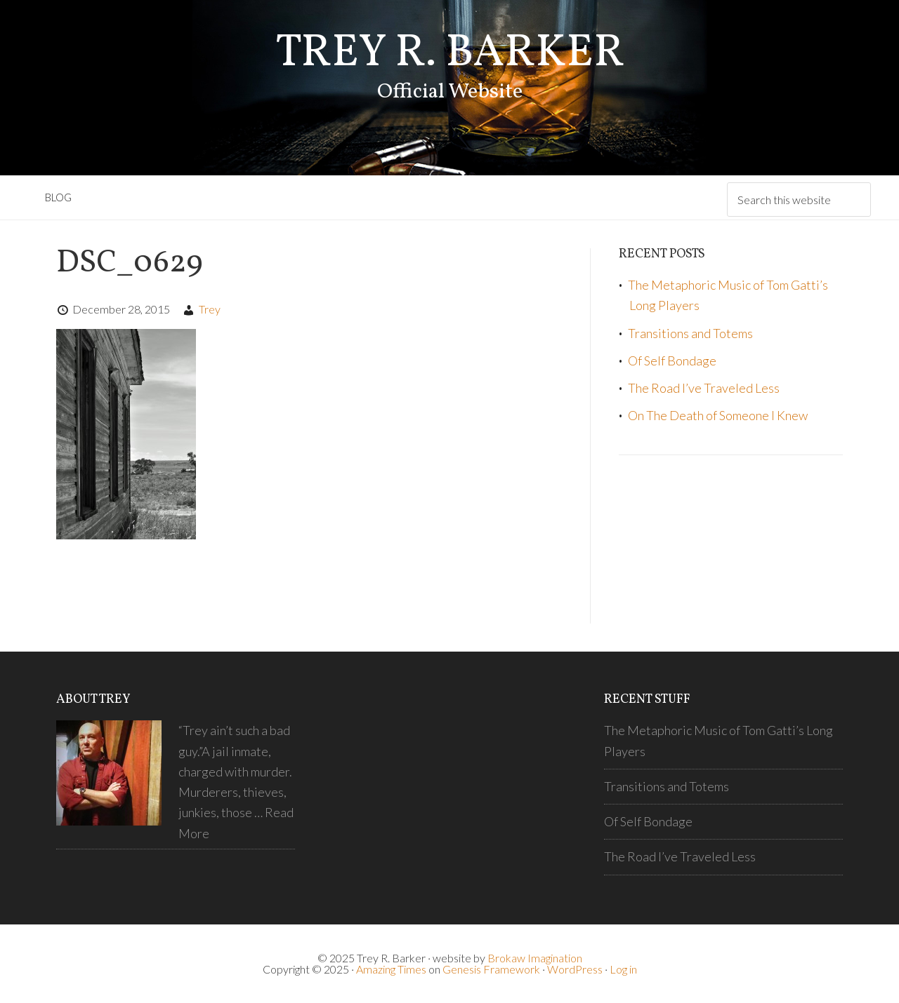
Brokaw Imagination (534, 957)
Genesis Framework (491, 969)
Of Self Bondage (672, 360)
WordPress (575, 969)
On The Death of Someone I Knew (718, 415)
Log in (623, 969)
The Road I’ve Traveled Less (704, 388)
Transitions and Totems (690, 333)
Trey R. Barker (449, 53)
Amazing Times (391, 969)
